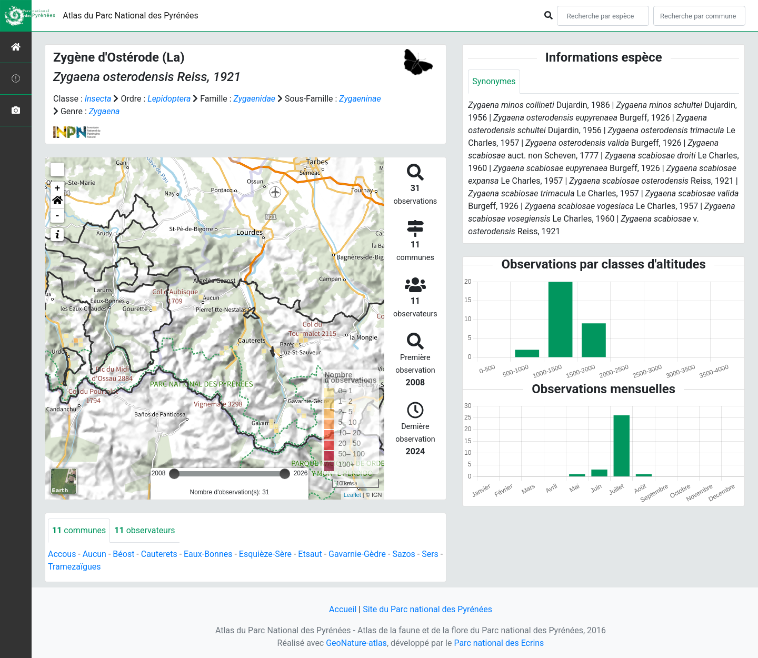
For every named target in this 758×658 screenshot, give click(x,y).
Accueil (342, 609)
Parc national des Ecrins (499, 643)
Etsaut (310, 554)
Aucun (94, 554)
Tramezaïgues (74, 567)
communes (79, 530)
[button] (57, 202)
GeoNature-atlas (356, 643)
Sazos (403, 554)
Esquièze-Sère (265, 554)
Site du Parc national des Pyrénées (427, 609)
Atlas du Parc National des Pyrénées (130, 16)
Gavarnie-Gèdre (357, 554)
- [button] (58, 216)
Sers (430, 554)
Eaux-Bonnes (208, 554)
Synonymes (493, 81)
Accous (62, 554)
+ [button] (58, 188)
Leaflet (352, 495)
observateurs (144, 530)
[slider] (174, 473)
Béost (123, 554)
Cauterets (159, 554)
